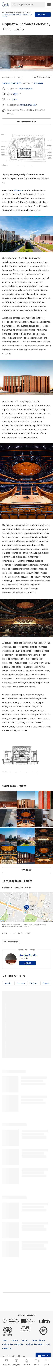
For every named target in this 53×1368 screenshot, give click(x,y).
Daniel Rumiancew (28, 104)
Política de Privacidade (18, 14)
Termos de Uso (6, 14)
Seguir (27, 963)
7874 (15, 94)
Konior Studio (25, 88)
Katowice (18, 190)
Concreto (21, 983)
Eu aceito (42, 14)
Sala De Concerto (11, 83)
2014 (14, 99)
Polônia (38, 83)
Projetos (33, 983)
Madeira (8, 983)
